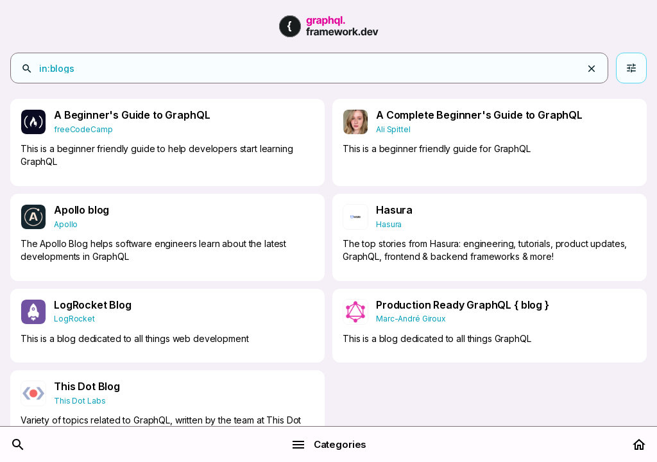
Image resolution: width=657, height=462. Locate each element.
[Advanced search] (631, 68)
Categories (329, 444)
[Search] (18, 444)
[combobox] (325, 68)
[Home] (639, 444)
